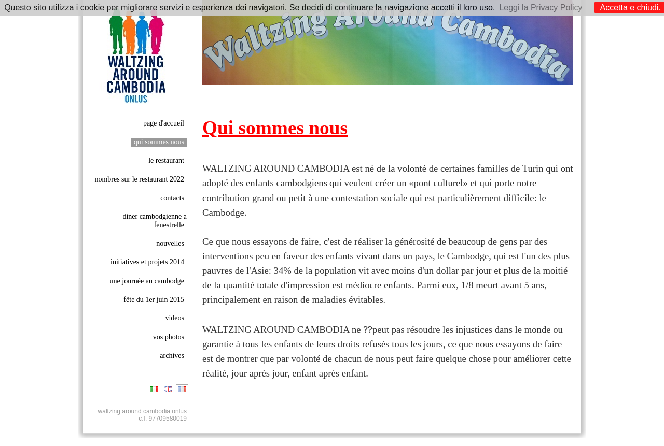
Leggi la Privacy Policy (540, 7)
